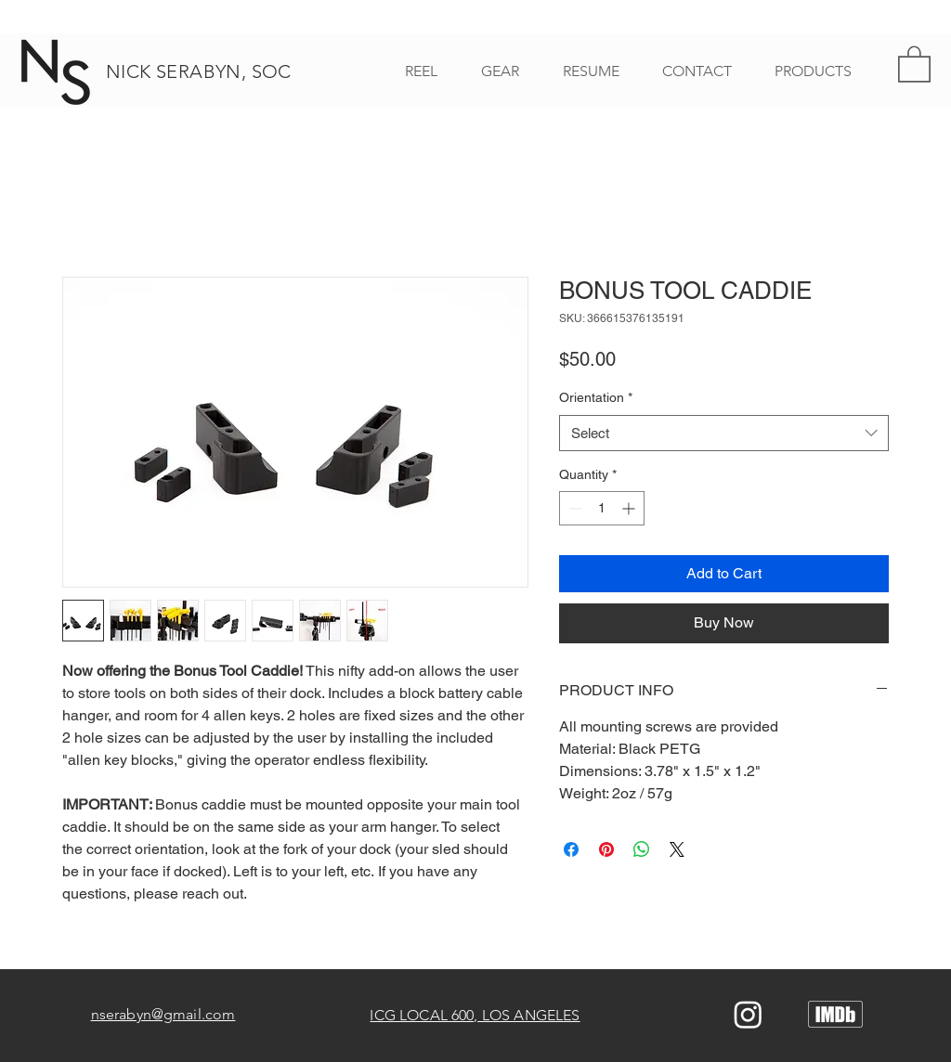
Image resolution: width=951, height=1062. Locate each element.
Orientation (595, 397)
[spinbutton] (602, 508)
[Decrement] (573, 508)
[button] (914, 63)
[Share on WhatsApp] (642, 849)
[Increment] (630, 508)
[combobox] (724, 433)
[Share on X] (677, 849)
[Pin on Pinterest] (606, 849)
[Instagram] (748, 1014)
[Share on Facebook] (571, 849)
